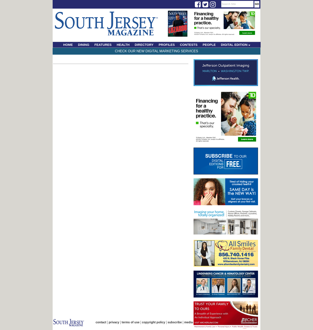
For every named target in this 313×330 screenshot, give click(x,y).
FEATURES (103, 44)
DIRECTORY (144, 44)
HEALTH (123, 44)
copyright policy (153, 322)
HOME (68, 44)
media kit (190, 322)
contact (101, 322)
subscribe (175, 322)
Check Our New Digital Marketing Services (156, 51)
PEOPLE (209, 44)
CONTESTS (189, 44)
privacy (114, 322)
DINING (83, 44)
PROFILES (167, 44)
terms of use (130, 322)
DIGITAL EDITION (235, 44)
